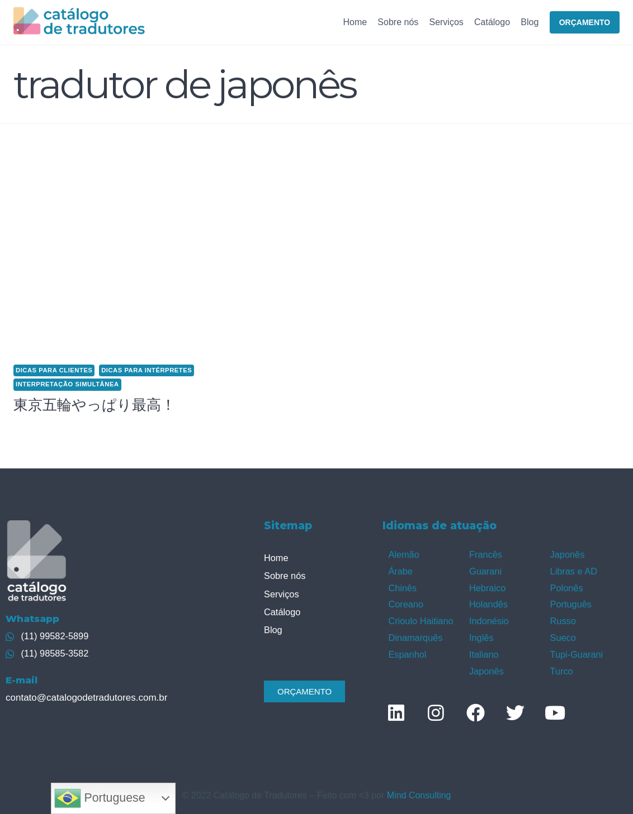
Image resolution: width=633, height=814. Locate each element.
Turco (561, 667)
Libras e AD (573, 570)
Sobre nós (397, 22)
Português (570, 602)
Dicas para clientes (54, 370)
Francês (485, 554)
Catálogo (492, 22)
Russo (562, 618)
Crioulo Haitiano (420, 618)
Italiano (483, 650)
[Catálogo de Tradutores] (79, 22)
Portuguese (99, 798)
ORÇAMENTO (585, 22)
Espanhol (407, 650)
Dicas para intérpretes (146, 370)
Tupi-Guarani (576, 650)
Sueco (562, 634)
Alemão (403, 554)
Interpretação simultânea (67, 384)
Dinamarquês (414, 634)
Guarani (485, 570)
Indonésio (488, 618)
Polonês (566, 586)
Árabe (400, 570)
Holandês (488, 602)
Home (355, 22)
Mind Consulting (419, 791)
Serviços (446, 22)
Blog (529, 22)
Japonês (486, 667)
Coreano (405, 602)
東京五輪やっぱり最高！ (94, 405)
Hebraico (487, 586)
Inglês (481, 634)
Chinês (402, 586)
